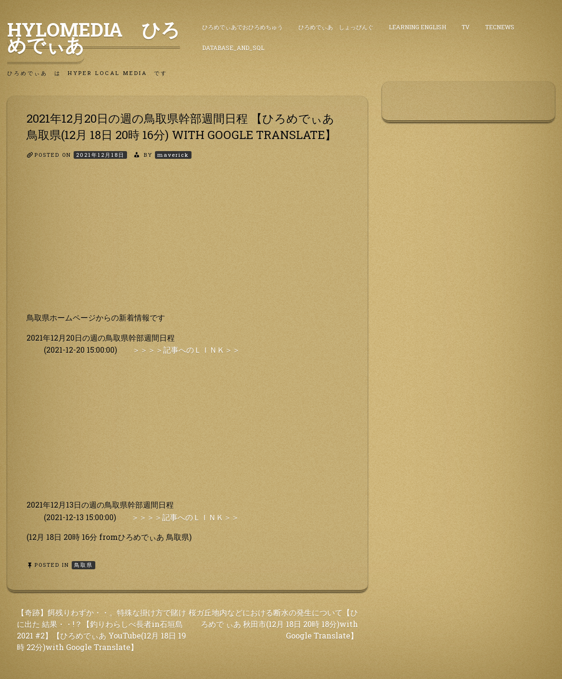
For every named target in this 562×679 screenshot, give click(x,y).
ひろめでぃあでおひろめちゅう (242, 27)
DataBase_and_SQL (233, 47)
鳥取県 (83, 564)
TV (465, 27)
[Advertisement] (187, 244)
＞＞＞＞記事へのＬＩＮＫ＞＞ (186, 350)
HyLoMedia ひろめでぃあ (93, 37)
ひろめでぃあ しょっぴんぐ (335, 27)
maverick (173, 154)
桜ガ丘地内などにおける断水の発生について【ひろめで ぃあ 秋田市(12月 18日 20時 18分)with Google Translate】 (273, 624)
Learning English (417, 27)
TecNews (499, 27)
